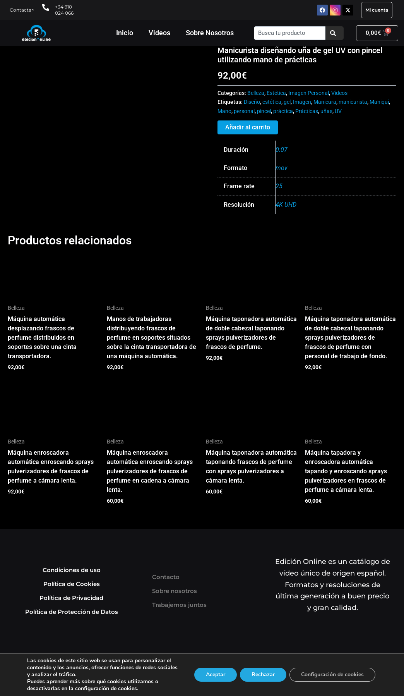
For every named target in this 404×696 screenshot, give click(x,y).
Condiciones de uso (72, 570)
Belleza (255, 93)
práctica (283, 111)
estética (271, 102)
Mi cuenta (376, 10)
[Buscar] (334, 33)
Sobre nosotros (174, 591)
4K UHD (286, 204)
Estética (276, 93)
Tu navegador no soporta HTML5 (66, 75)
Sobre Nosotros (210, 33)
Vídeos (339, 93)
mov (282, 168)
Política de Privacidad (71, 597)
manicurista (353, 102)
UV (338, 111)
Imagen (302, 102)
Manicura (324, 102)
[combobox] (289, 33)
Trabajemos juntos (179, 604)
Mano (224, 111)
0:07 (282, 149)
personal (244, 111)
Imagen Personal (308, 93)
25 (279, 186)
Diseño (252, 102)
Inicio (124, 33)
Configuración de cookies (332, 674)
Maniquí (379, 102)
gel (287, 102)
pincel (264, 111)
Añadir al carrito (247, 127)
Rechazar (263, 674)
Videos (159, 33)
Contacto (166, 577)
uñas (326, 111)
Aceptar (215, 674)
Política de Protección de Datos (71, 611)
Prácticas (306, 111)
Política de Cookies (71, 584)
